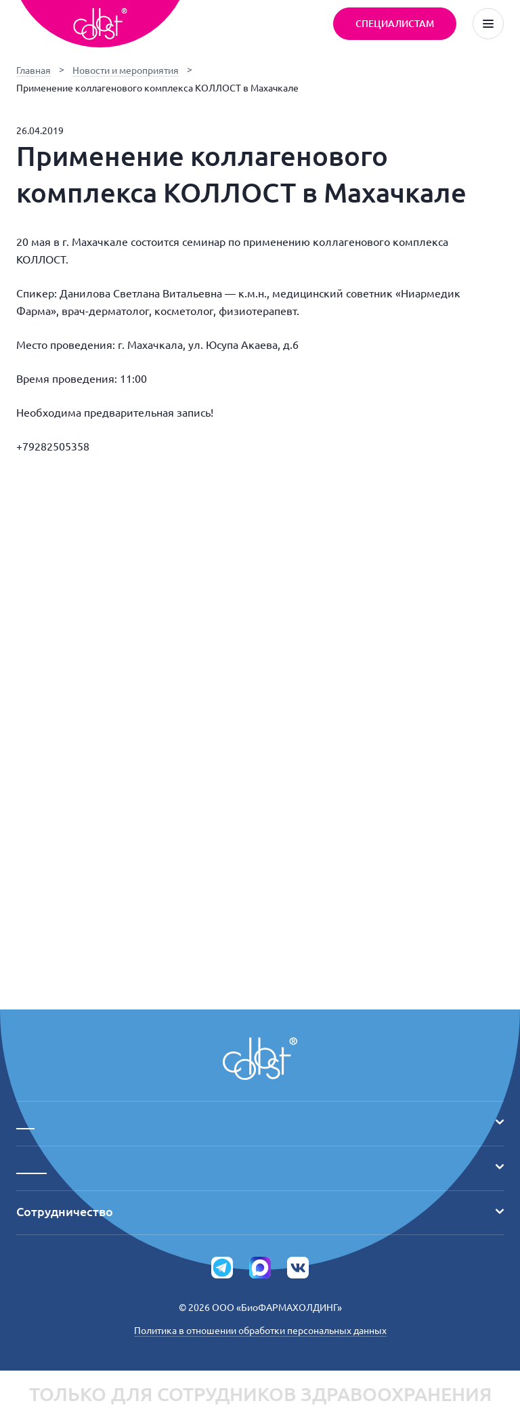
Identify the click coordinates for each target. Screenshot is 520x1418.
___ (260, 1122)
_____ (260, 1166)
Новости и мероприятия (125, 70)
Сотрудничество (260, 1211)
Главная (33, 70)
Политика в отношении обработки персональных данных (260, 1330)
